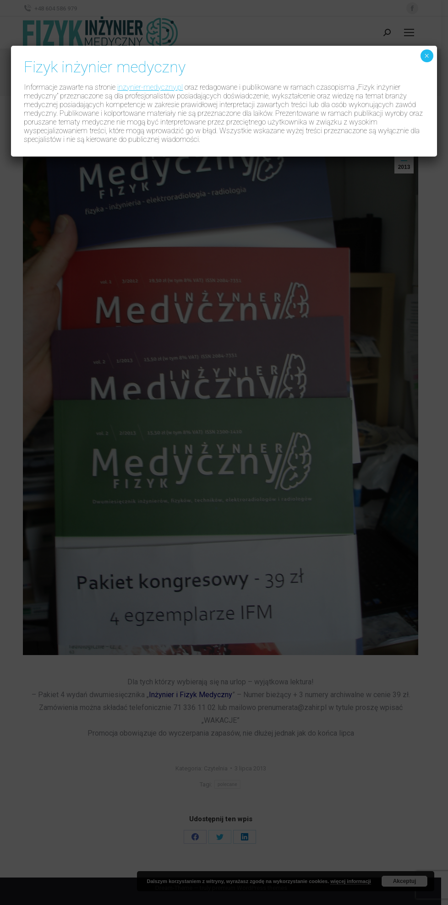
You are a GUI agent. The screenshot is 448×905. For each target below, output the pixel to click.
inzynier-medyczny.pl (150, 87)
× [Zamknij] (426, 56)
